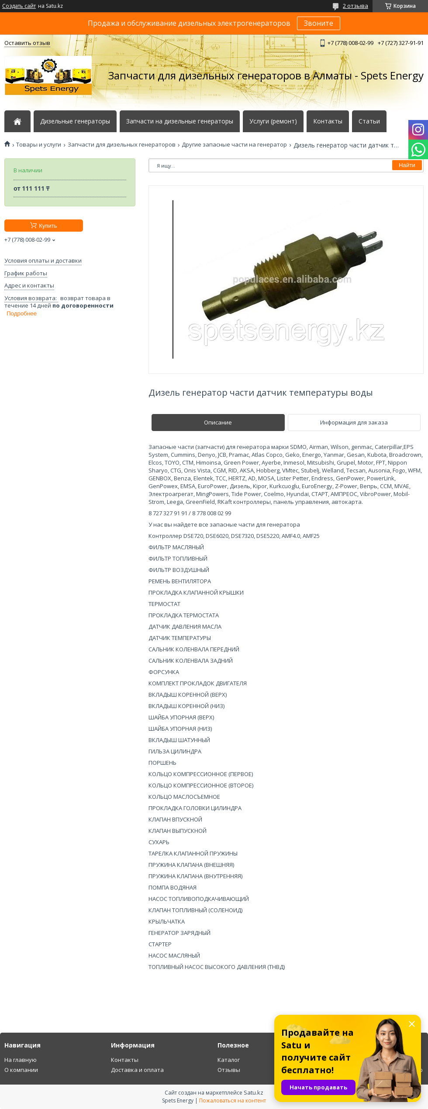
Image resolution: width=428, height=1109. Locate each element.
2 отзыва (355, 6)
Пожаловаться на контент (232, 1100)
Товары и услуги (38, 144)
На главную (20, 1060)
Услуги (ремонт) (273, 121)
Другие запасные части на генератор (234, 144)
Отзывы (228, 1070)
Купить (48, 225)
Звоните (318, 23)
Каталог (228, 1060)
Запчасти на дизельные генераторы (179, 121)
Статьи (369, 121)
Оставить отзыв (27, 43)
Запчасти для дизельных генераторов (122, 144)
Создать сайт (19, 6)
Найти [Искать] (407, 165)
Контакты (327, 121)
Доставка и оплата (137, 1070)
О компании (21, 1070)
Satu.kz (253, 1092)
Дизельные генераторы (75, 121)
